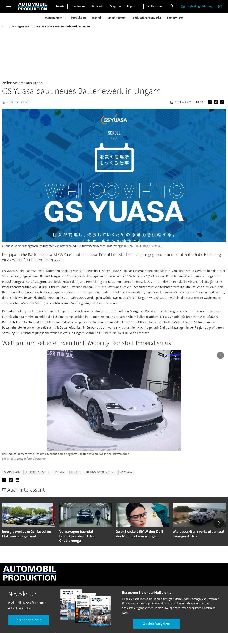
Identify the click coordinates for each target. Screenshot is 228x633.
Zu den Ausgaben (156, 623)
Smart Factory (116, 18)
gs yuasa (126, 472)
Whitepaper (154, 6)
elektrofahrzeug (37, 472)
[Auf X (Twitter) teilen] (217, 102)
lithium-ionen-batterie (100, 472)
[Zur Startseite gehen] (32, 6)
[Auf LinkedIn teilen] (223, 102)
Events (60, 6)
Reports (132, 6)
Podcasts (98, 6)
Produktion (78, 18)
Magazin (115, 6)
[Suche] (171, 6)
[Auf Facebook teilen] (211, 102)
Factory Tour (175, 18)
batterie (74, 472)
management (12, 472)
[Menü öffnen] (8, 6)
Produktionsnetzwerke (146, 18)
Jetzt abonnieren (28, 620)
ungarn (59, 472)
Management (53, 18)
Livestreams (78, 6)
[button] (218, 522)
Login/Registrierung (200, 6)
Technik (96, 18)
